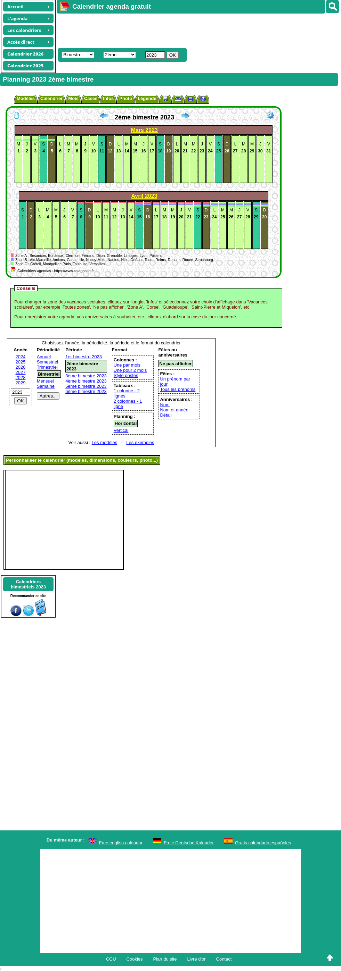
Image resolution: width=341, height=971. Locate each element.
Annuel (44, 356)
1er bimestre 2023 (83, 356)
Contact (224, 959)
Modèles (26, 98)
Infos (108, 98)
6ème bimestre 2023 (86, 391)
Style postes (126, 375)
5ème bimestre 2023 (86, 386)
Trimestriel (47, 367)
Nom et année (174, 409)
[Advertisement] (183, 29)
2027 (21, 372)
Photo (125, 98)
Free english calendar (121, 842)
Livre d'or (196, 959)
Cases (90, 98)
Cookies (135, 959)
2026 (21, 367)
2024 (21, 356)
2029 (21, 382)
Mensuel (45, 381)
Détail (165, 415)
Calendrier (51, 98)
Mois (73, 98)
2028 (21, 377)
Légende (147, 98)
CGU (111, 959)
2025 (21, 362)
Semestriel (47, 362)
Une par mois (127, 365)
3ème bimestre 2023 (86, 375)
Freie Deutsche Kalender (189, 842)
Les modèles (104, 442)
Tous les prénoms (177, 389)
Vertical (121, 430)
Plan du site (165, 959)
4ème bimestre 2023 (86, 381)
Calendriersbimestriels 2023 (28, 584)
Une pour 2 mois (130, 370)
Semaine (46, 386)
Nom (164, 404)
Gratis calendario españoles (263, 842)
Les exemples (140, 442)
